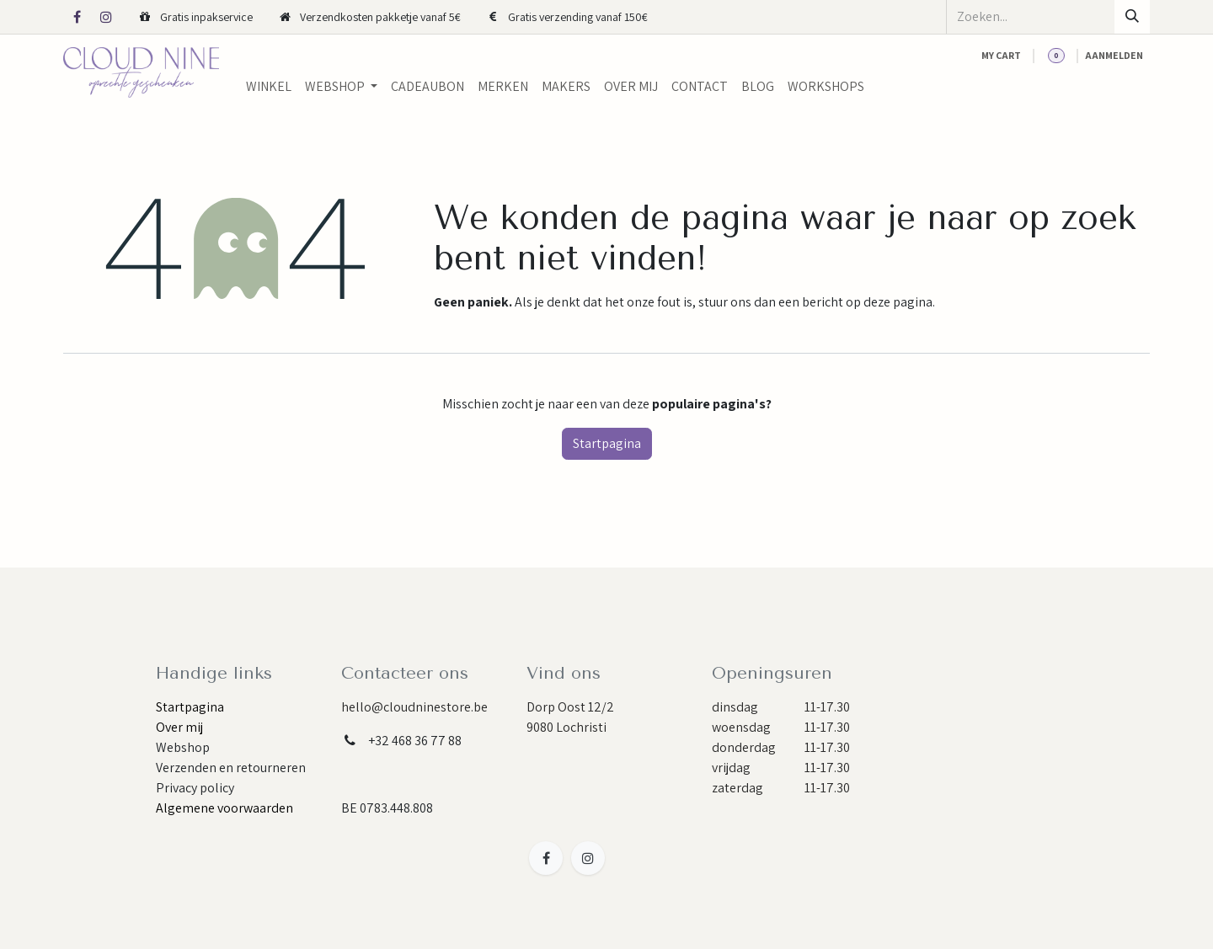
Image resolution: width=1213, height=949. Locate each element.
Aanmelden (1114, 55)
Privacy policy (195, 788)
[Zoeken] (1132, 17)
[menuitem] (268, 87)
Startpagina (607, 443)
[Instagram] (106, 16)
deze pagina (897, 302)
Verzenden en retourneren (231, 767)
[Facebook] (76, 16)
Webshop (183, 747)
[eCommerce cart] (1001, 55)
